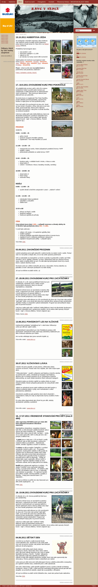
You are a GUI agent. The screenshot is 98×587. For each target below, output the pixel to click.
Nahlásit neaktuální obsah (9, 61)
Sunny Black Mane (82, 64)
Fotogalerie (42, 2)
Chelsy (19, 65)
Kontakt (51, 2)
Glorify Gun (80, 72)
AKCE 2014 (4, 35)
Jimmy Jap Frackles (82, 87)
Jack (17, 63)
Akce (20, 2)
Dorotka (35, 61)
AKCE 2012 (4, 38)
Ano (78, 52)
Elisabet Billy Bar (81, 68)
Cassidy (79, 94)
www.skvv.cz (31, 339)
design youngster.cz (14, 585)
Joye (39, 63)
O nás (4, 2)
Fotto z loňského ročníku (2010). (26, 73)
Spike (78, 101)
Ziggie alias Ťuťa (81, 90)
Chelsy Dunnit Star (82, 75)
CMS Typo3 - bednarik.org (25, 585)
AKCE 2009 (4, 43)
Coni (78, 98)
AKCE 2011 (4, 40)
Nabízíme (12, 2)
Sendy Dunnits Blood (83, 79)
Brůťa (78, 105)
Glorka (22, 61)
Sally (78, 83)
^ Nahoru (94, 585)
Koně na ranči (30, 2)
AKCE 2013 (4, 37)
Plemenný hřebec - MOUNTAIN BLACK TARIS (73, 2)
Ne (77, 56)
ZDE (23, 242)
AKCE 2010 (4, 41)
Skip (28, 63)
